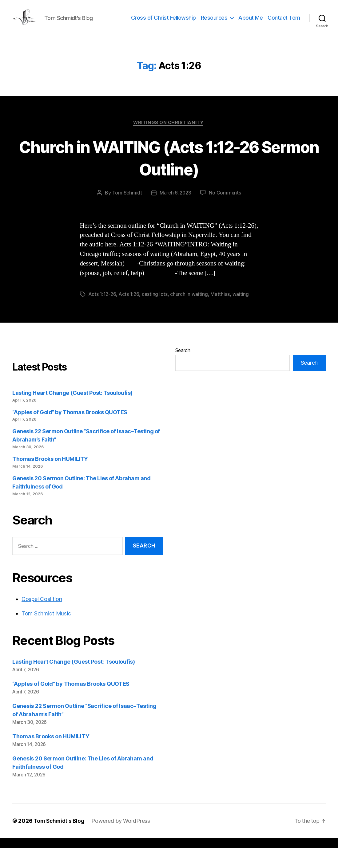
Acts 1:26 (129, 304)
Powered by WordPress (123, 830)
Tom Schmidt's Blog (60, 830)
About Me (250, 22)
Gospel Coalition (42, 609)
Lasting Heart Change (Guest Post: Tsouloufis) (72, 402)
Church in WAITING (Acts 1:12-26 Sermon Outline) (169, 167)
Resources (214, 22)
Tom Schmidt (126, 203)
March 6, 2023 (175, 203)
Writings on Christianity (169, 132)
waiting (241, 304)
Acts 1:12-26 (103, 304)
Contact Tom (284, 22)
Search (182, 360)
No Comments (225, 203)
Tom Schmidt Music (46, 623)
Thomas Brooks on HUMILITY (50, 468)
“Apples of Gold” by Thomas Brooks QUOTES (69, 422)
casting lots (156, 304)
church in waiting (190, 304)
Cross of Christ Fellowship (163, 22)
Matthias (221, 304)
